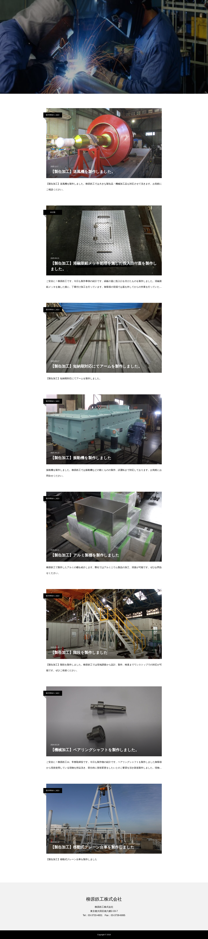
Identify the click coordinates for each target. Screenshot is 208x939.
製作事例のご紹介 (53, 115)
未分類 (52, 212)
